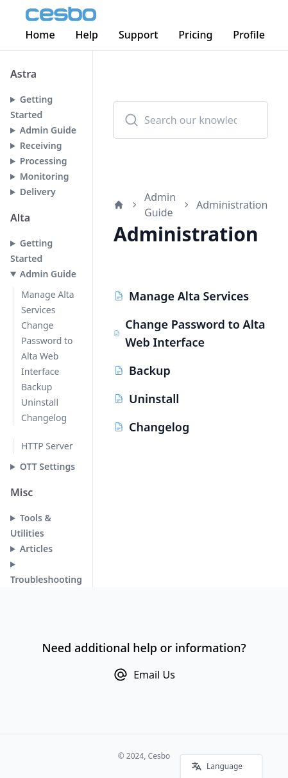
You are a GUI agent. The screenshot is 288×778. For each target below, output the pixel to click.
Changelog (44, 417)
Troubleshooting (46, 579)
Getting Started (31, 107)
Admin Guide (48, 130)
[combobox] (190, 120)
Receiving (41, 145)
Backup (36, 387)
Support (138, 35)
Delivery (38, 192)
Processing (43, 161)
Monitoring (44, 176)
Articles (36, 548)
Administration (231, 205)
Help (87, 35)
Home (40, 35)
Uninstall (39, 402)
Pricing (196, 35)
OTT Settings (47, 466)
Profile (249, 35)
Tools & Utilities (30, 525)
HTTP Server (47, 446)
